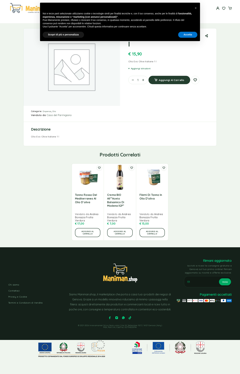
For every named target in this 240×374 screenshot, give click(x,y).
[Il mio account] (218, 8)
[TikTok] (130, 317)
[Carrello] (230, 8)
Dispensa (47, 111)
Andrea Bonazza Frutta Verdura (86, 217)
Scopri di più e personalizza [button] (63, 34)
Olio (54, 111)
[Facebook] (109, 317)
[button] (87, 232)
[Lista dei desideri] (224, 8)
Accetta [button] (188, 34)
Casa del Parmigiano (59, 115)
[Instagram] (116, 317)
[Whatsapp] (123, 317)
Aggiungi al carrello (171, 79)
